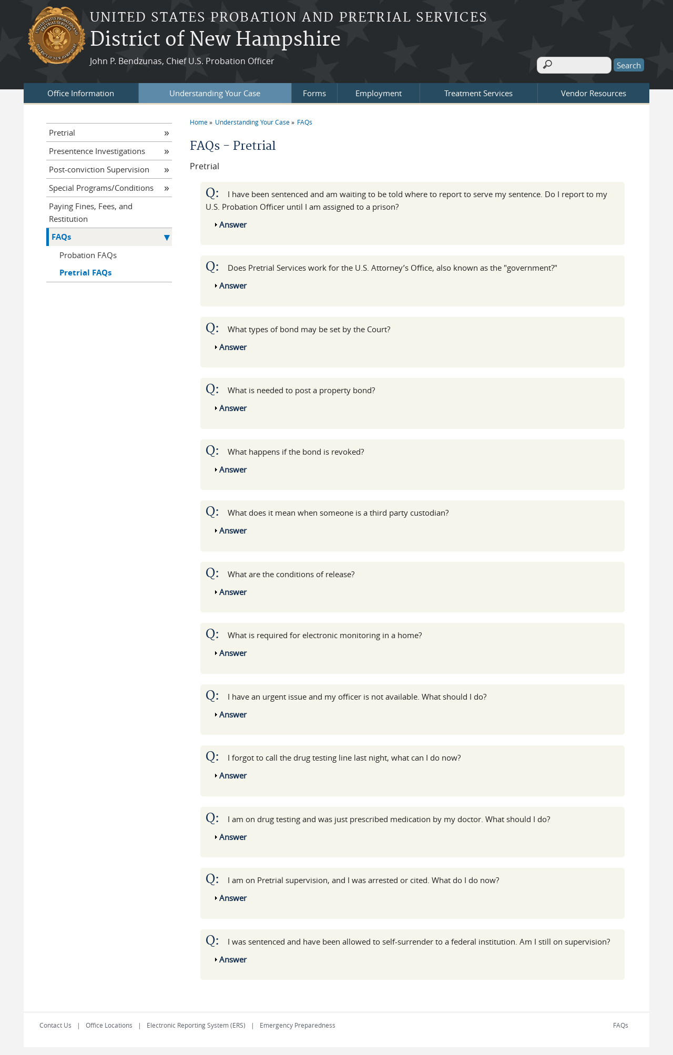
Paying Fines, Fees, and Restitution (90, 209)
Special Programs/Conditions (101, 184)
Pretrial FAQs (85, 269)
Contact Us (55, 1022)
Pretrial (62, 129)
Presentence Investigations (97, 147)
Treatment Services (478, 90)
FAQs (304, 119)
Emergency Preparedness (297, 1022)
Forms (314, 90)
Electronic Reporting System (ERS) (196, 1022)
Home (199, 119)
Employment (378, 90)
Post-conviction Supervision (99, 166)
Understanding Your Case (214, 90)
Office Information (80, 90)
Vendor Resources (593, 90)
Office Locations (109, 1022)
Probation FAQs (88, 252)
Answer (233, 221)
